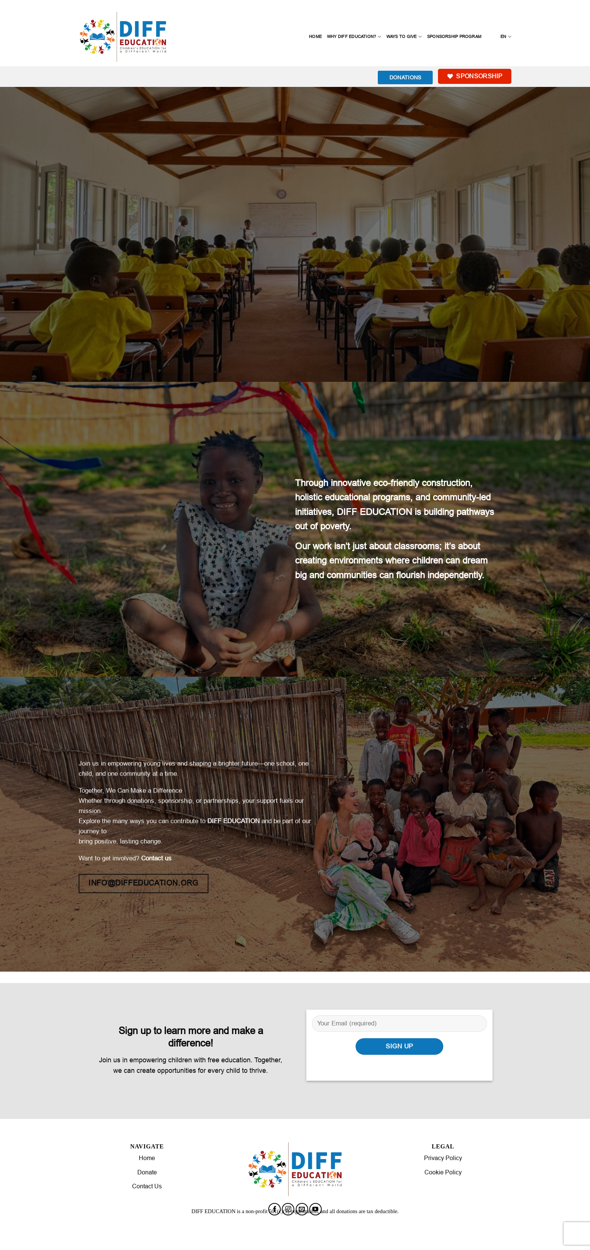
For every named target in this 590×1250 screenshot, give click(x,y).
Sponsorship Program (454, 36)
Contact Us (147, 1186)
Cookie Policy (443, 1172)
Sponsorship (474, 76)
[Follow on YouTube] (315, 1209)
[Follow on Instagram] (288, 1209)
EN (505, 36)
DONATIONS (405, 77)
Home (315, 36)
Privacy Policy (443, 1158)
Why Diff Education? (354, 36)
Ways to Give (404, 36)
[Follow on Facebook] (274, 1209)
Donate (147, 1172)
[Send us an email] (302, 1209)
